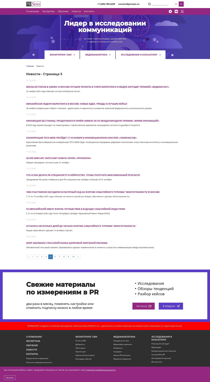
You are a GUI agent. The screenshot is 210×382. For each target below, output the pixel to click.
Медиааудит (156, 347)
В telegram (171, 306)
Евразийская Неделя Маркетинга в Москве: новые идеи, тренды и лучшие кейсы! (76, 104)
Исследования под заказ (161, 358)
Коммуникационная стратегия (163, 351)
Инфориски (118, 348)
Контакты (89, 11)
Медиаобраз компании (122, 344)
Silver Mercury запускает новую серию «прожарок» (58, 158)
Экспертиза (33, 341)
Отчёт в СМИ (81, 341)
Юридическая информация (37, 358)
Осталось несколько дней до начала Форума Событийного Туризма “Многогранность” (81, 226)
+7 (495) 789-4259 (106, 4)
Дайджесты (80, 344)
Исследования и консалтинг (139, 54)
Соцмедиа (117, 352)
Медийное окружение (122, 359)
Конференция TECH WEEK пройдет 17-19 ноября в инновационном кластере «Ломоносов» (81, 137)
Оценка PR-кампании (121, 355)
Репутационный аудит (160, 344)
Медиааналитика (96, 54)
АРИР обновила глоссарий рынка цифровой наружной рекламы (66, 243)
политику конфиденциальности (100, 370)
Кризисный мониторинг (85, 355)
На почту (143, 306)
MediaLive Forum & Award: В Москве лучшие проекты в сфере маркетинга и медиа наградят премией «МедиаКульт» (97, 87)
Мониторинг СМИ (60, 54)
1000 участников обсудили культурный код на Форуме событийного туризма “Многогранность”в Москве (93, 192)
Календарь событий (83, 359)
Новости (76, 11)
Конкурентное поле (121, 341)
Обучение (63, 11)
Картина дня (81, 352)
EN (176, 4)
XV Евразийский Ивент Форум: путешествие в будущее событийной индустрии (75, 209)
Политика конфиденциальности (39, 362)
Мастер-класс (156, 362)
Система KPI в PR (158, 355)
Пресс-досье (80, 348)
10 (73, 256)
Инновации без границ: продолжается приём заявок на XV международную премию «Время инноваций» (92, 120)
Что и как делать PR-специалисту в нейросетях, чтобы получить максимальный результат (83, 175)
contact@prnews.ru (128, 4)
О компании (32, 11)
